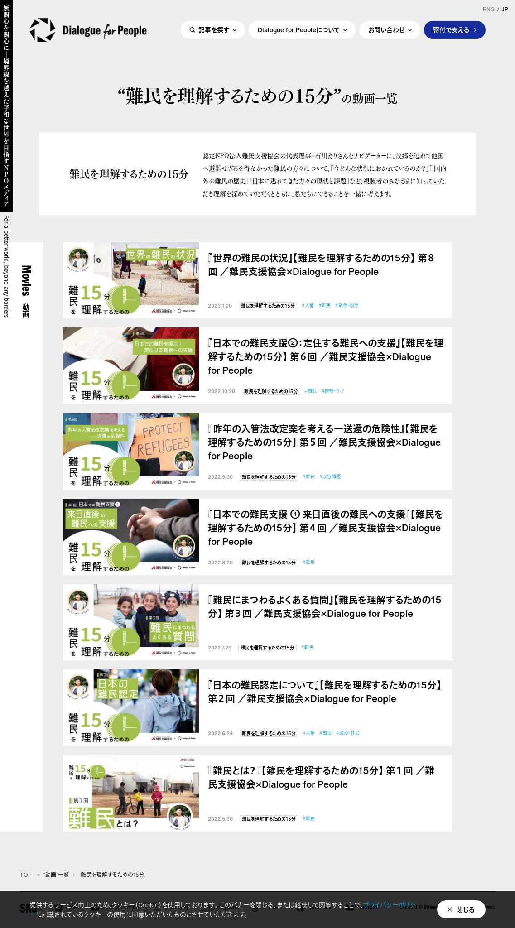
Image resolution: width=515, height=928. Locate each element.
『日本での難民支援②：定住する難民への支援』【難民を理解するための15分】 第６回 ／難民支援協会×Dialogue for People (325, 357)
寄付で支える (451, 30)
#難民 (324, 305)
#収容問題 (330, 476)
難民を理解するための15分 (268, 306)
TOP (26, 875)
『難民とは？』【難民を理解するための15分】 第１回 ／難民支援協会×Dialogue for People (321, 777)
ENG (489, 9)
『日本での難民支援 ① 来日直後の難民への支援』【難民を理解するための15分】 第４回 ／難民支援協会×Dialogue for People (325, 528)
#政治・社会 (348, 733)
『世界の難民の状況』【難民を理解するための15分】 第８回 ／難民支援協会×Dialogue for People (321, 265)
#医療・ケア (333, 391)
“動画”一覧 (56, 875)
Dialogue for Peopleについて (299, 30)
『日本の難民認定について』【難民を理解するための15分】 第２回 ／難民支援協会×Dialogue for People (325, 692)
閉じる (465, 909)
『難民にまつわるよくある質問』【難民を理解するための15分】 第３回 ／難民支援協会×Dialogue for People (325, 606)
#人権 (308, 305)
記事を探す (213, 30)
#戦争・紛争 (347, 305)
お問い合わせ (386, 30)
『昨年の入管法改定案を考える (324, 442)
